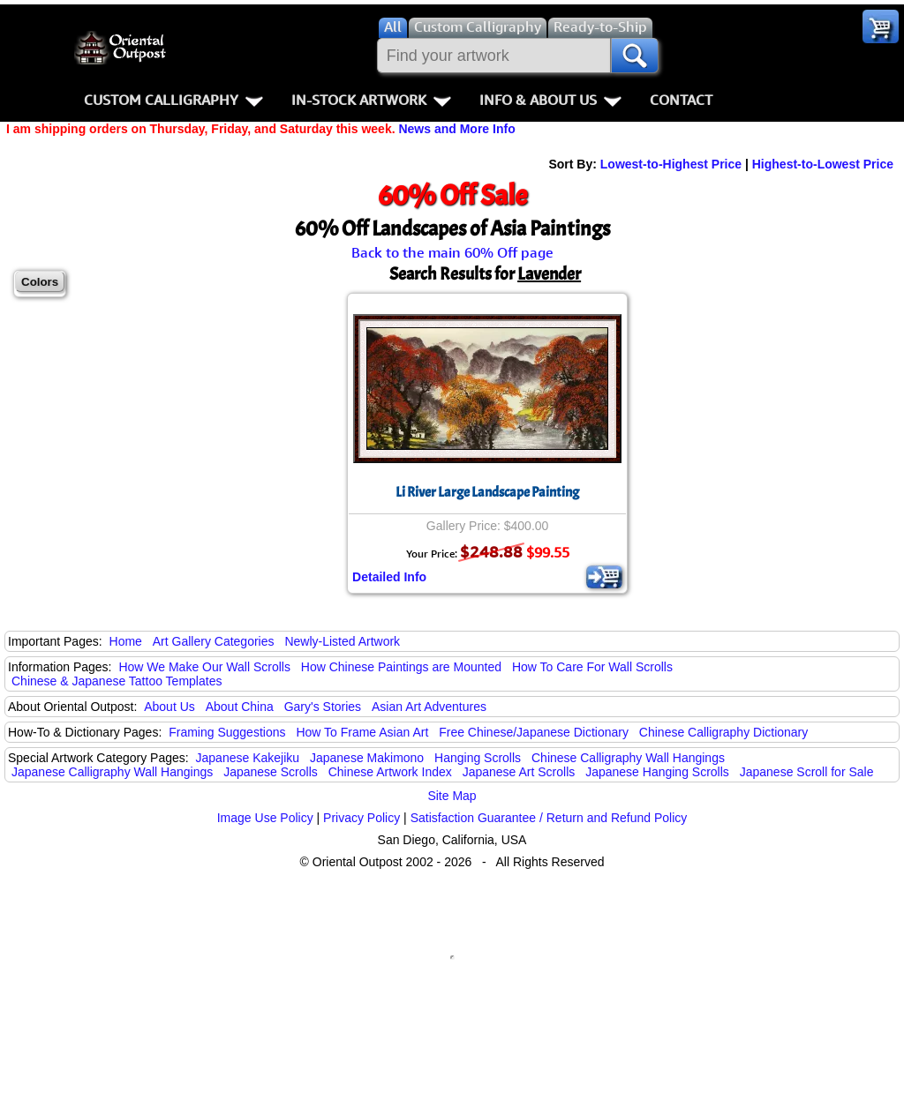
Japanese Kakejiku (248, 758)
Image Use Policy (265, 818)
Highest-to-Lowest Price (822, 164)
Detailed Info (389, 577)
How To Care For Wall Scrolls (592, 667)
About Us (169, 707)
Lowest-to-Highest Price (671, 164)
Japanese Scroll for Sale (807, 772)
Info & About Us (550, 100)
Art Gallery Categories (214, 641)
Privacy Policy (361, 818)
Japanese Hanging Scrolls (657, 772)
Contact (681, 100)
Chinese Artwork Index (390, 772)
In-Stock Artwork (371, 100)
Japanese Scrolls (270, 772)
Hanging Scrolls (477, 758)
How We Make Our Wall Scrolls (204, 667)
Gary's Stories (322, 707)
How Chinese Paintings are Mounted (401, 667)
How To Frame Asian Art (362, 732)
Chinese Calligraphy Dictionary (723, 732)
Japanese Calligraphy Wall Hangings (112, 772)
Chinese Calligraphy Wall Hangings (628, 758)
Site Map (451, 796)
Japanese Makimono (367, 758)
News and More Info (456, 129)
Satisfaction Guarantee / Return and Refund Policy (549, 818)
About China (240, 707)
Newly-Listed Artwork (342, 641)
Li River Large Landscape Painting (487, 492)
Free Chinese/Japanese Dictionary (534, 732)
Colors (39, 281)
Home (125, 641)
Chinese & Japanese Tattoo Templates (116, 681)
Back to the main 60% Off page (452, 252)
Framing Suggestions (227, 732)
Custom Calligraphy (173, 100)
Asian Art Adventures (429, 707)
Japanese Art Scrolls (519, 772)
